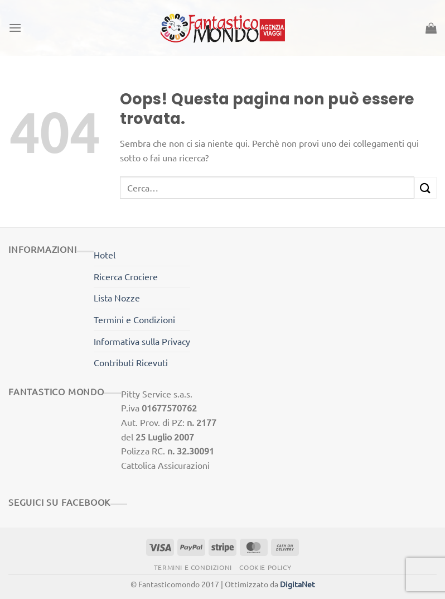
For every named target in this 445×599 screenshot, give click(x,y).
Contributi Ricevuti (131, 362)
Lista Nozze (117, 297)
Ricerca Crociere (126, 276)
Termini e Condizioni (134, 319)
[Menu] (15, 27)
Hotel (104, 254)
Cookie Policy (265, 567)
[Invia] (425, 188)
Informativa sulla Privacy (142, 341)
